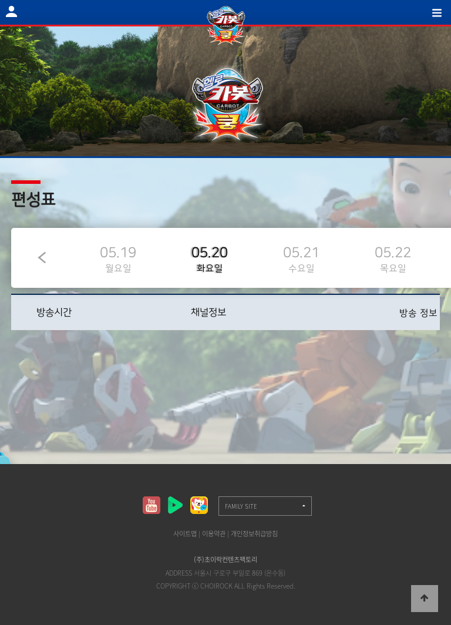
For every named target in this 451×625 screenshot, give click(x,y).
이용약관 (214, 534)
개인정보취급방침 (254, 534)
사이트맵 (185, 534)
